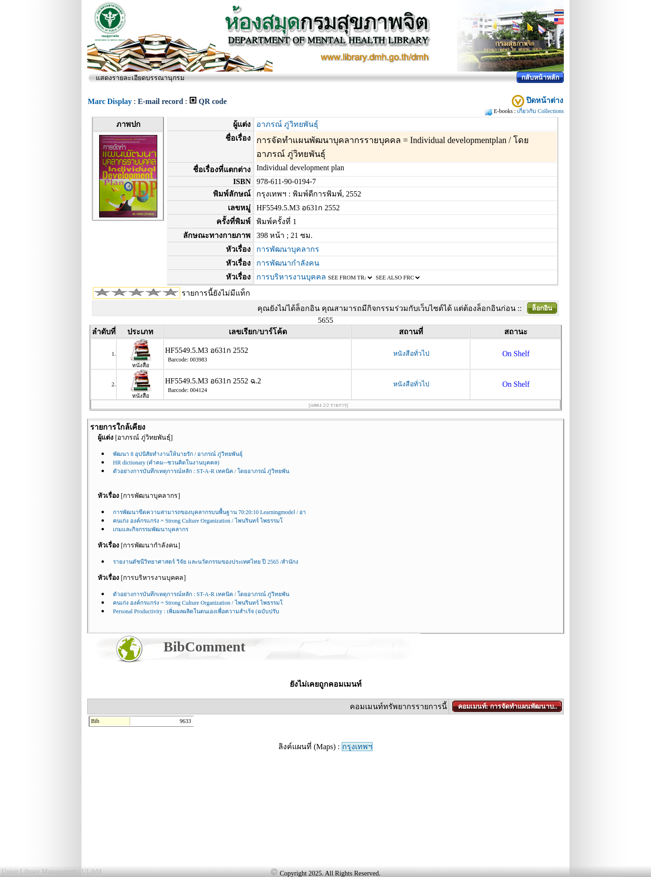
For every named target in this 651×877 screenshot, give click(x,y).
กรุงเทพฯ (357, 747)
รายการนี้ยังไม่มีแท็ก (216, 293)
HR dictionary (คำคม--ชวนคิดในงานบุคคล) (166, 462)
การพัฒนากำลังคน (287, 263)
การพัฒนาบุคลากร (287, 249)
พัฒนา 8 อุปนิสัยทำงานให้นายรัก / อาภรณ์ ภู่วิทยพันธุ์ (178, 454)
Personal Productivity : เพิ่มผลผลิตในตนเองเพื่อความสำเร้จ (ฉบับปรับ (196, 611)
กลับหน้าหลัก (540, 77)
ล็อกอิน (542, 308)
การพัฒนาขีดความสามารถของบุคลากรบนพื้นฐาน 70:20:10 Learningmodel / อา (209, 512)
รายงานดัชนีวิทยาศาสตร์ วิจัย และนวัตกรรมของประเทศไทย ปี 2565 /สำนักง (205, 561)
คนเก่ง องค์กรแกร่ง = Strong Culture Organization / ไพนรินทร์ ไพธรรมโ (198, 520)
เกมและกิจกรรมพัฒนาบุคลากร (150, 529)
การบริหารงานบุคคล (291, 277)
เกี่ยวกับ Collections (540, 111)
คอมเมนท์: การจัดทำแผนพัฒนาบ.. (507, 706)
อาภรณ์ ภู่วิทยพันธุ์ (287, 124)
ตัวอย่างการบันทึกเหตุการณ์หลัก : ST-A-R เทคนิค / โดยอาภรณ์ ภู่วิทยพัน (201, 471)
